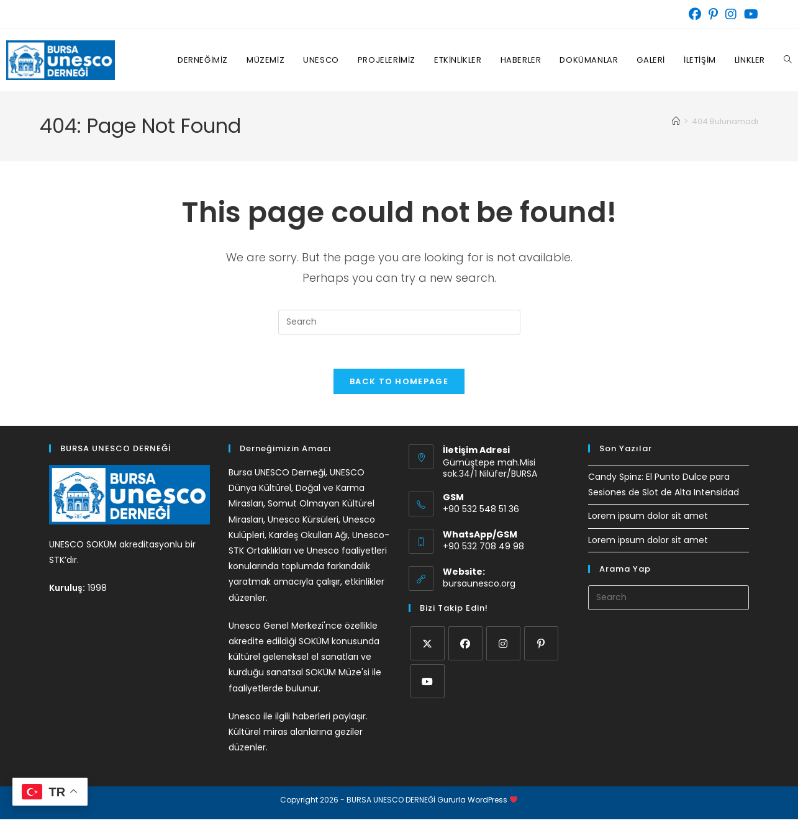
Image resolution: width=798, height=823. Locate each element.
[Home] (676, 121)
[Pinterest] (541, 647)
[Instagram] (503, 647)
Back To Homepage (399, 385)
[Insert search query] (399, 322)
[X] (427, 647)
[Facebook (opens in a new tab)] (695, 14)
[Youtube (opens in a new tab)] (749, 14)
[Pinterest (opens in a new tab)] (713, 14)
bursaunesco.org (479, 587)
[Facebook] (465, 647)
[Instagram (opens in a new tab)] (731, 14)
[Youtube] (427, 685)
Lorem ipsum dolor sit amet (648, 519)
